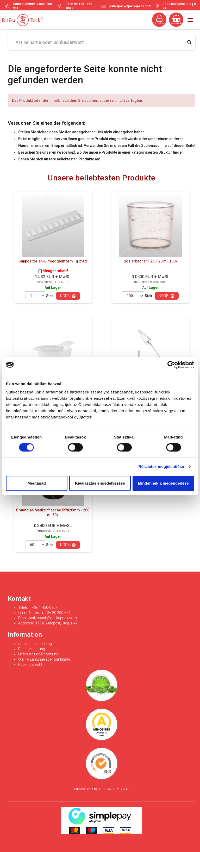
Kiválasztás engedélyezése (100, 483)
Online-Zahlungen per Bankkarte (44, 659)
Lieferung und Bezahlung (38, 654)
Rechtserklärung (31, 649)
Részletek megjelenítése (161, 466)
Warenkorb (176, 20)
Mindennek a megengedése (163, 483)
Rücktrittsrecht (30, 664)
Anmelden (159, 20)
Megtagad (37, 483)
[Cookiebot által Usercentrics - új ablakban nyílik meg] (171, 365)
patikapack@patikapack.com (130, 6)
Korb (68, 296)
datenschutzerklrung (35, 644)
